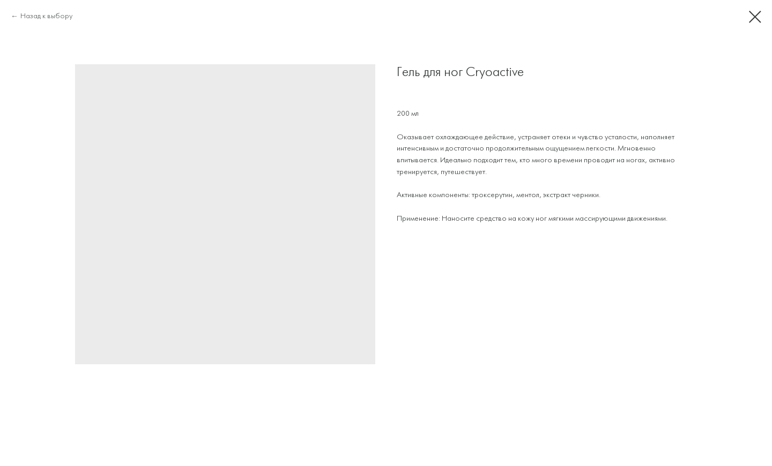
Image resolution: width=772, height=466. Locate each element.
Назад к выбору (46, 16)
